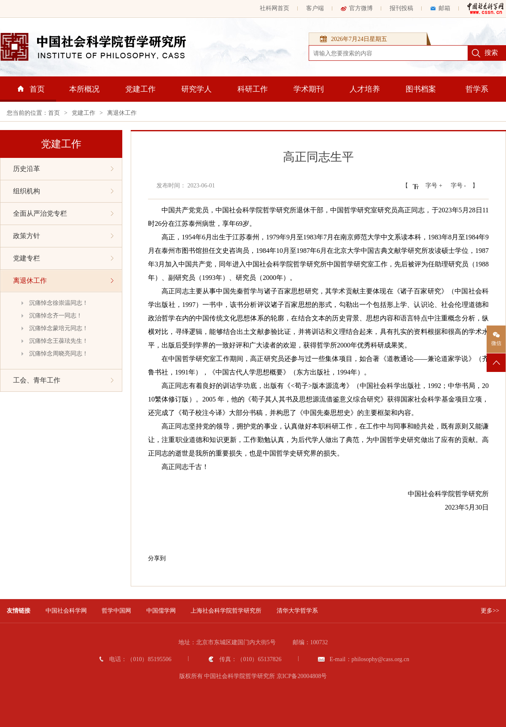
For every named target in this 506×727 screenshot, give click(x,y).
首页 (31, 89)
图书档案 (421, 89)
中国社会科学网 (66, 611)
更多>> (490, 611)
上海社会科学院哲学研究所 (226, 611)
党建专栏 (63, 258)
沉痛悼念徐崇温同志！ (58, 303)
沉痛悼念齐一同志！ (55, 315)
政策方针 (63, 235)
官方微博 (357, 8)
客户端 (315, 8)
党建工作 (140, 89)
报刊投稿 (401, 8)
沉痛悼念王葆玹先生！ (58, 341)
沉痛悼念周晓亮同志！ (58, 353)
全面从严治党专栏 (63, 213)
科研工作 (252, 89)
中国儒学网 (161, 611)
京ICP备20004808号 (302, 676)
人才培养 (365, 89)
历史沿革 (63, 168)
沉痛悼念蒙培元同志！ (58, 328)
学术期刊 (308, 89)
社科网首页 (274, 8)
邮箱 (440, 8)
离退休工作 (122, 113)
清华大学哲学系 (297, 611)
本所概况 (84, 89)
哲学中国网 (116, 611)
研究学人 (196, 89)
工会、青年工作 (63, 380)
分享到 (157, 558)
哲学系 (477, 89)
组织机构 (63, 191)
